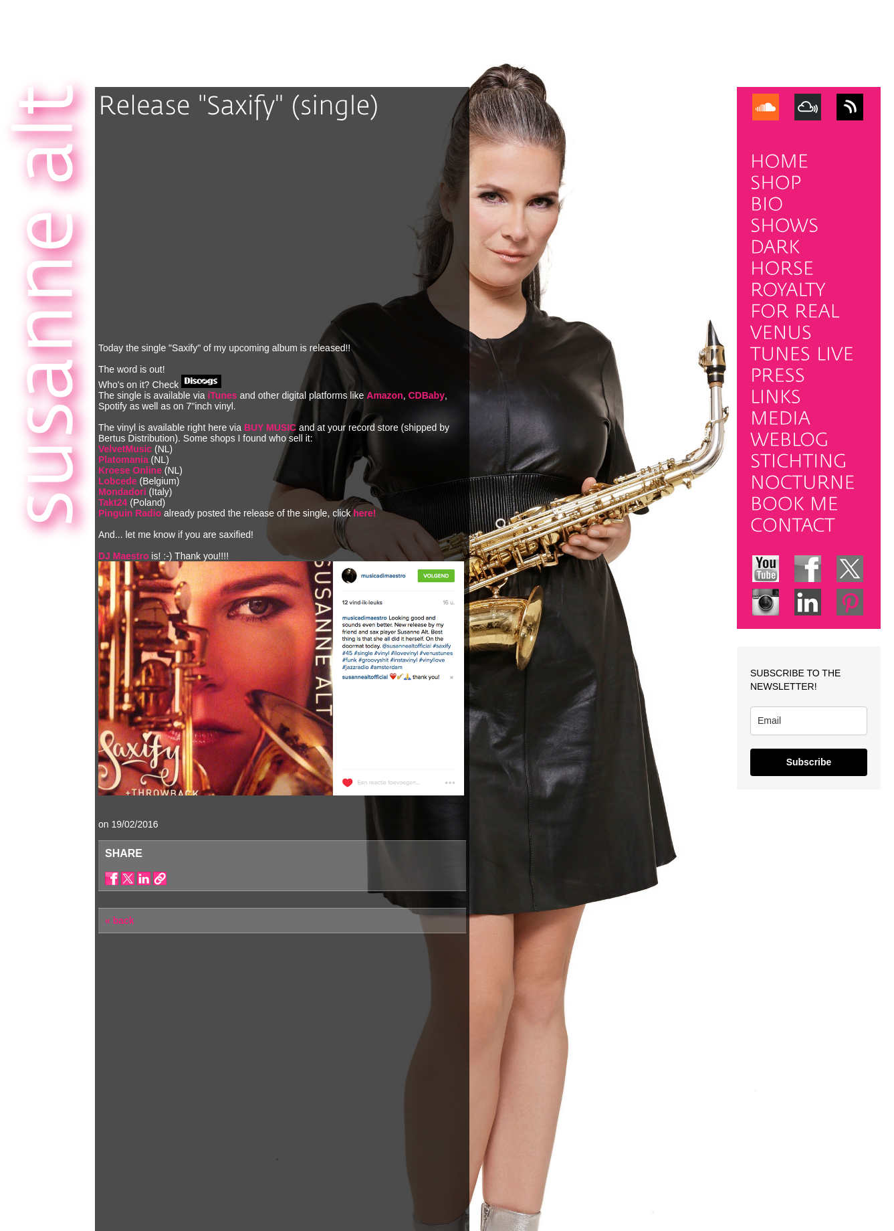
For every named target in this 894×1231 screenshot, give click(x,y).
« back (119, 920)
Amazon (384, 395)
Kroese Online (131, 470)
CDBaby (427, 395)
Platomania (123, 459)
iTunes (222, 395)
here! (364, 513)
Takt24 (112, 502)
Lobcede (117, 481)
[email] (808, 720)
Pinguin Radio (129, 513)
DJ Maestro (123, 556)
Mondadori (123, 491)
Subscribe (809, 762)
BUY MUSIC (270, 427)
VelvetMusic (125, 449)
